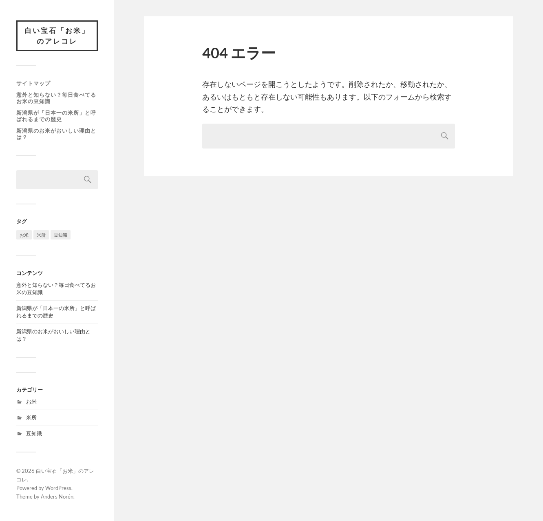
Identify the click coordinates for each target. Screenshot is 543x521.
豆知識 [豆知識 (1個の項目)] (60, 234)
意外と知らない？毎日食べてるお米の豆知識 (56, 97)
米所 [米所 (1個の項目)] (41, 234)
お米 (31, 401)
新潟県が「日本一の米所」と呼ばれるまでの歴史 (56, 115)
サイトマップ (33, 83)
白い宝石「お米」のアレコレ (57, 35)
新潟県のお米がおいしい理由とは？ (56, 133)
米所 (31, 417)
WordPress (58, 488)
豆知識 (34, 433)
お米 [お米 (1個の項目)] (24, 234)
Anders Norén (57, 496)
